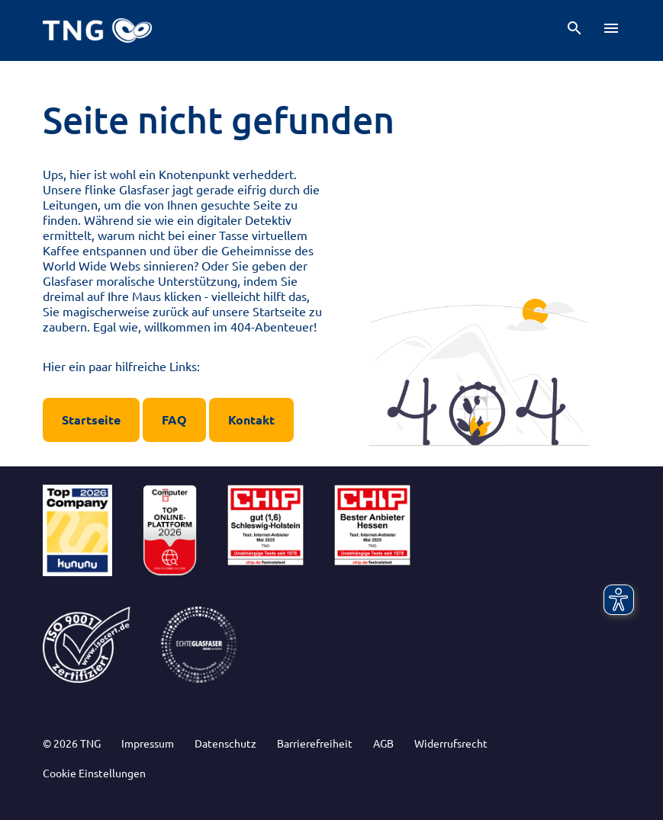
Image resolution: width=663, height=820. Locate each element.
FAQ (174, 420)
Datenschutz (225, 743)
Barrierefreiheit (314, 743)
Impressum (147, 743)
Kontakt (251, 420)
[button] (574, 28)
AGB (383, 743)
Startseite (91, 420)
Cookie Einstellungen (94, 773)
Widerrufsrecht (451, 743)
